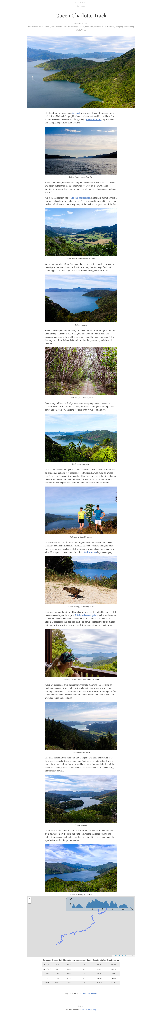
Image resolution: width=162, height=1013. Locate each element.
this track (76, 113)
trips (77, 6)
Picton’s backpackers (80, 198)
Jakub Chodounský (88, 1009)
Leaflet (115, 956)
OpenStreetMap (123, 956)
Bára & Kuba (81, 2)
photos (83, 6)
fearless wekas (90, 552)
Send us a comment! (90, 993)
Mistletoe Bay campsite (85, 615)
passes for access (93, 119)
